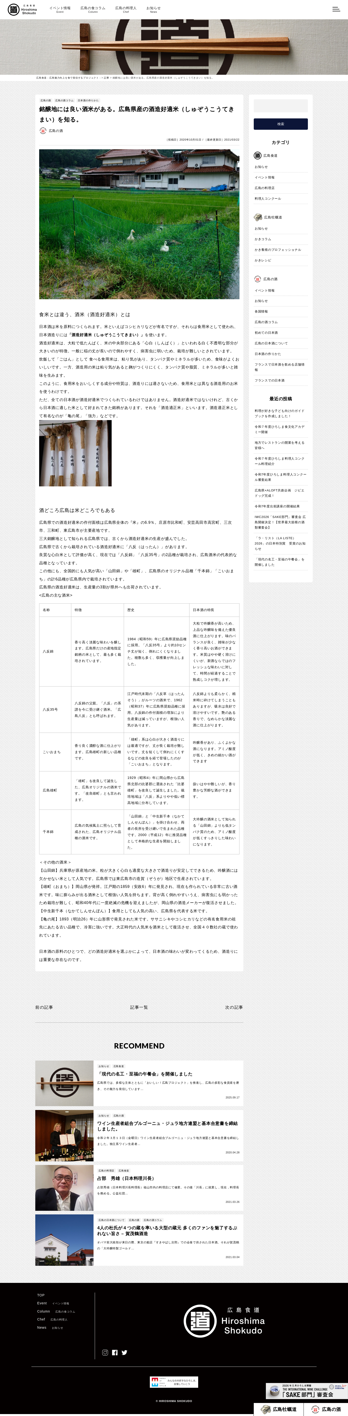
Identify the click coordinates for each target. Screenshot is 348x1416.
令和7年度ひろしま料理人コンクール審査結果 (281, 477)
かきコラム (263, 239)
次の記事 (233, 1007)
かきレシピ (263, 260)
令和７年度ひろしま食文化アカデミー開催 (280, 429)
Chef (52, 1321)
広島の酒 (46, 100)
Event (53, 1305)
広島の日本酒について (271, 343)
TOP (41, 1297)
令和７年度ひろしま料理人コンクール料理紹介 (280, 461)
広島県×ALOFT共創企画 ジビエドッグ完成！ (279, 493)
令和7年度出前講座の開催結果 (277, 506)
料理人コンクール (268, 199)
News (50, 1329)
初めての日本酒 (266, 333)
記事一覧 (139, 1007)
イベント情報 (60, 10)
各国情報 (261, 311)
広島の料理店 (265, 188)
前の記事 (44, 1007)
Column (56, 1313)
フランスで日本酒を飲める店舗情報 (280, 367)
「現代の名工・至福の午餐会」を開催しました (280, 562)
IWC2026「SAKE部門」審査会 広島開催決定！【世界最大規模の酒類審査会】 (280, 522)
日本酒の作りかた (88, 100)
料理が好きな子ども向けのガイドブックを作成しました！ (280, 413)
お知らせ (153, 10)
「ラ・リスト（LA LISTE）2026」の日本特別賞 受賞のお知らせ (280, 544)
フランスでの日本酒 (270, 380)
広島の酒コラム (64, 100)
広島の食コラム (93, 10)
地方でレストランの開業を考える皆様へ (280, 445)
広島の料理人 (126, 10)
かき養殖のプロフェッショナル (278, 250)
